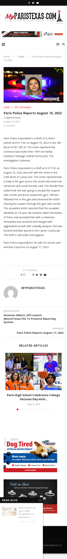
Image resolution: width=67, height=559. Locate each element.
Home (7, 56)
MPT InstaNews (23, 107)
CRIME (21, 56)
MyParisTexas (13, 117)
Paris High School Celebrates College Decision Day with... (33, 397)
